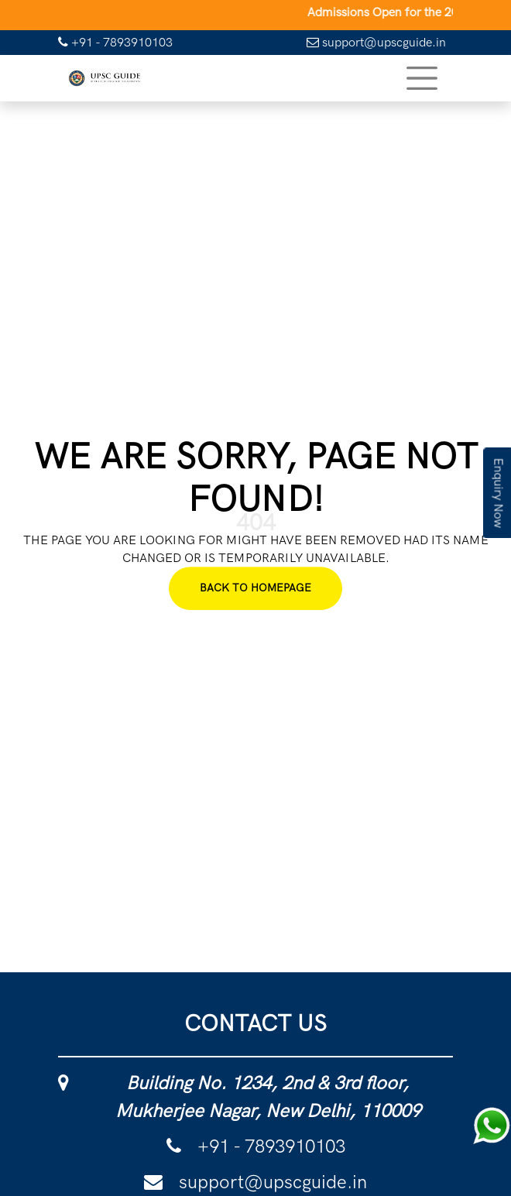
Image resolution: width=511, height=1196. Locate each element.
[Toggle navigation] (422, 78)
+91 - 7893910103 (115, 42)
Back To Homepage (255, 588)
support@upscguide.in (376, 42)
